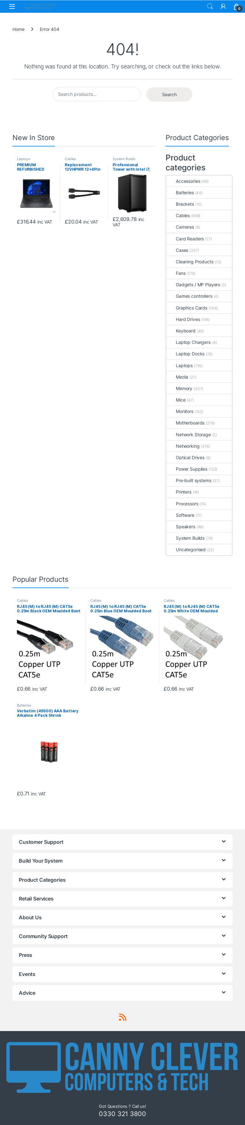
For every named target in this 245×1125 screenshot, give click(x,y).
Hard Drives (183, 319)
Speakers (180, 526)
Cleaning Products (189, 261)
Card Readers (185, 238)
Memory (179, 388)
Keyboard (181, 330)
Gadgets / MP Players (193, 284)
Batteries (180, 192)
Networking (183, 446)
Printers (178, 492)
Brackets (180, 204)
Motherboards (185, 422)
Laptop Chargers (188, 342)
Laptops (23, 159)
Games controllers (189, 296)
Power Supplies (186, 469)
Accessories (183, 181)
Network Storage (188, 434)
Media (177, 377)
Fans (175, 273)
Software (180, 515)
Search (209, 6)
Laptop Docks (185, 353)
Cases (177, 250)
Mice (175, 399)
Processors (182, 503)
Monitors (179, 411)
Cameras (180, 227)
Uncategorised (186, 549)
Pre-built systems (189, 480)
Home (18, 29)
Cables (70, 159)
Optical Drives (185, 457)
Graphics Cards (186, 307)
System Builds (124, 159)
